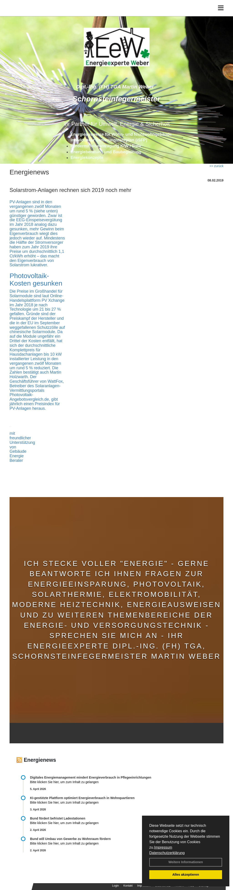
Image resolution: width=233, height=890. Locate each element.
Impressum (163, 847)
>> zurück (216, 166)
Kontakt (128, 885)
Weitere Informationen (185, 862)
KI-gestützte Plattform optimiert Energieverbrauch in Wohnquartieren (82, 798)
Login (115, 885)
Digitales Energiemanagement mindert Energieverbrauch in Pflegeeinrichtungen (90, 777)
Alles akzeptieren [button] (185, 874)
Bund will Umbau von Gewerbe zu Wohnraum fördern (70, 839)
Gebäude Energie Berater (18, 456)
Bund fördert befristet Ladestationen (57, 818)
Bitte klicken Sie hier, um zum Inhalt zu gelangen (64, 782)
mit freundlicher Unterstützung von (22, 440)
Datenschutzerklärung (167, 853)
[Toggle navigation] (220, 13)
